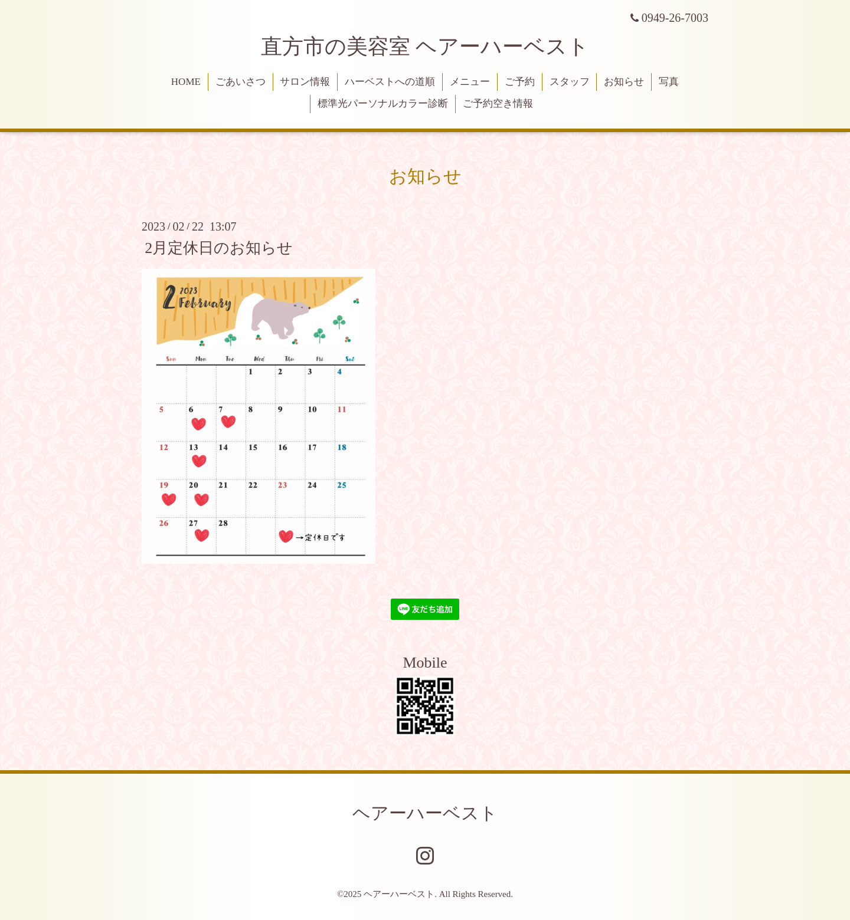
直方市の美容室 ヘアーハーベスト (425, 46)
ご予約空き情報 (498, 103)
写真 (669, 81)
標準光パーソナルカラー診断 (383, 103)
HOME (186, 81)
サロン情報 (305, 81)
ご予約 (520, 81)
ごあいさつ (240, 81)
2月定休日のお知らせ (219, 247)
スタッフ (570, 81)
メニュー (470, 81)
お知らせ (624, 81)
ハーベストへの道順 (390, 81)
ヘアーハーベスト (425, 813)
